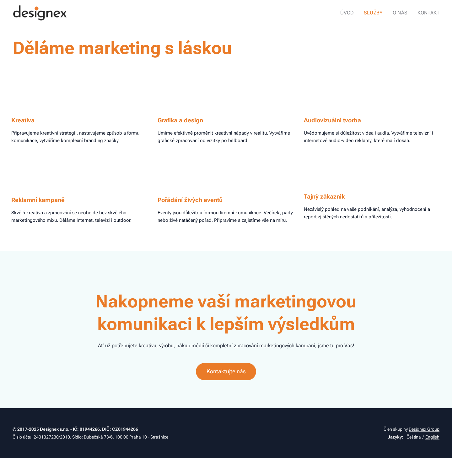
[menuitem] (352, 13)
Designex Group (424, 429)
